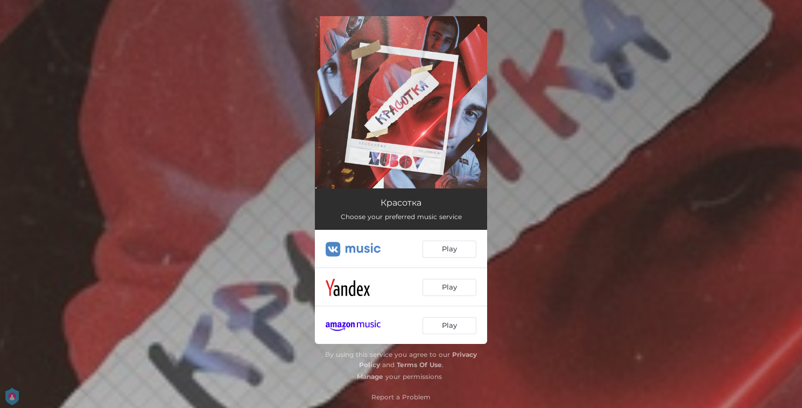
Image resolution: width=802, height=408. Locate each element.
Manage (370, 376)
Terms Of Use (419, 365)
